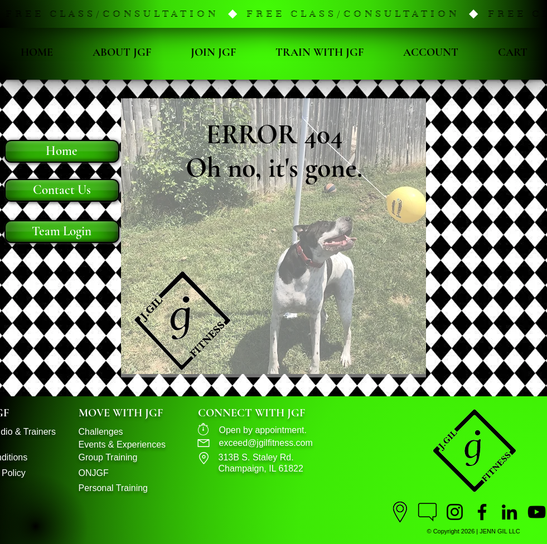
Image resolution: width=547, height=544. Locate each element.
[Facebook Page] (482, 512)
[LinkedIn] (509, 512)
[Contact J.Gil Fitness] (427, 512)
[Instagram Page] (455, 512)
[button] (273, 14)
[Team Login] (61, 231)
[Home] (61, 151)
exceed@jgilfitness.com (266, 443)
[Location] (400, 512)
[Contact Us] (61, 190)
